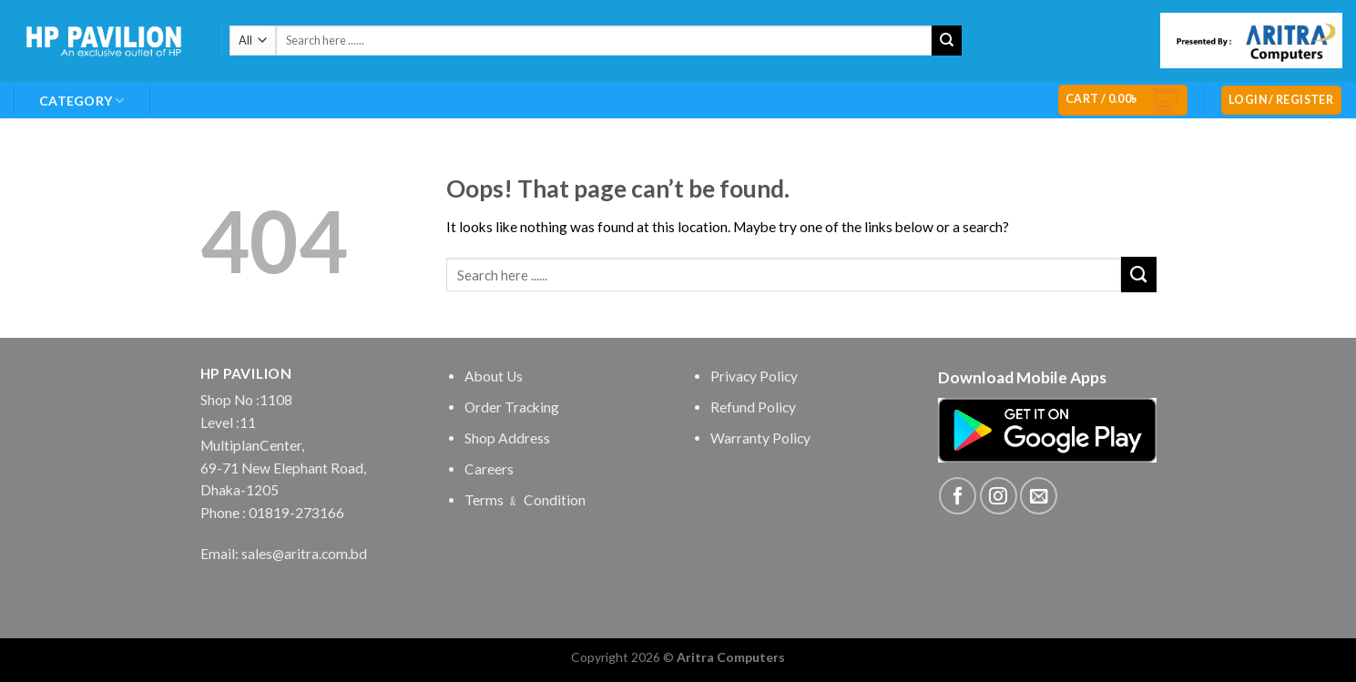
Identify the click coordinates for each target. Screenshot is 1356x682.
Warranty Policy (760, 438)
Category (82, 100)
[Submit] (947, 40)
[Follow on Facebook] (957, 495)
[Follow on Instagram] (998, 495)
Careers (489, 469)
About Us (493, 376)
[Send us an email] (1038, 495)
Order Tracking (511, 407)
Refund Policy (753, 407)
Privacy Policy (754, 376)
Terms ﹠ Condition (525, 500)
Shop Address (507, 438)
